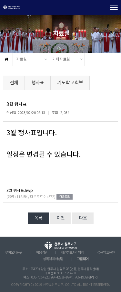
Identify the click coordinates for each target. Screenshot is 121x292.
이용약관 (41, 253)
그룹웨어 (82, 259)
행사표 (37, 83)
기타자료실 (61, 59)
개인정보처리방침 (72, 253)
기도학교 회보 (70, 83)
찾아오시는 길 (14, 253)
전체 (14, 83)
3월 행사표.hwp (19, 191)
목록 (38, 218)
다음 (83, 218)
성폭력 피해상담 (53, 259)
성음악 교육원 (106, 253)
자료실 (21, 59)
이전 (61, 218)
